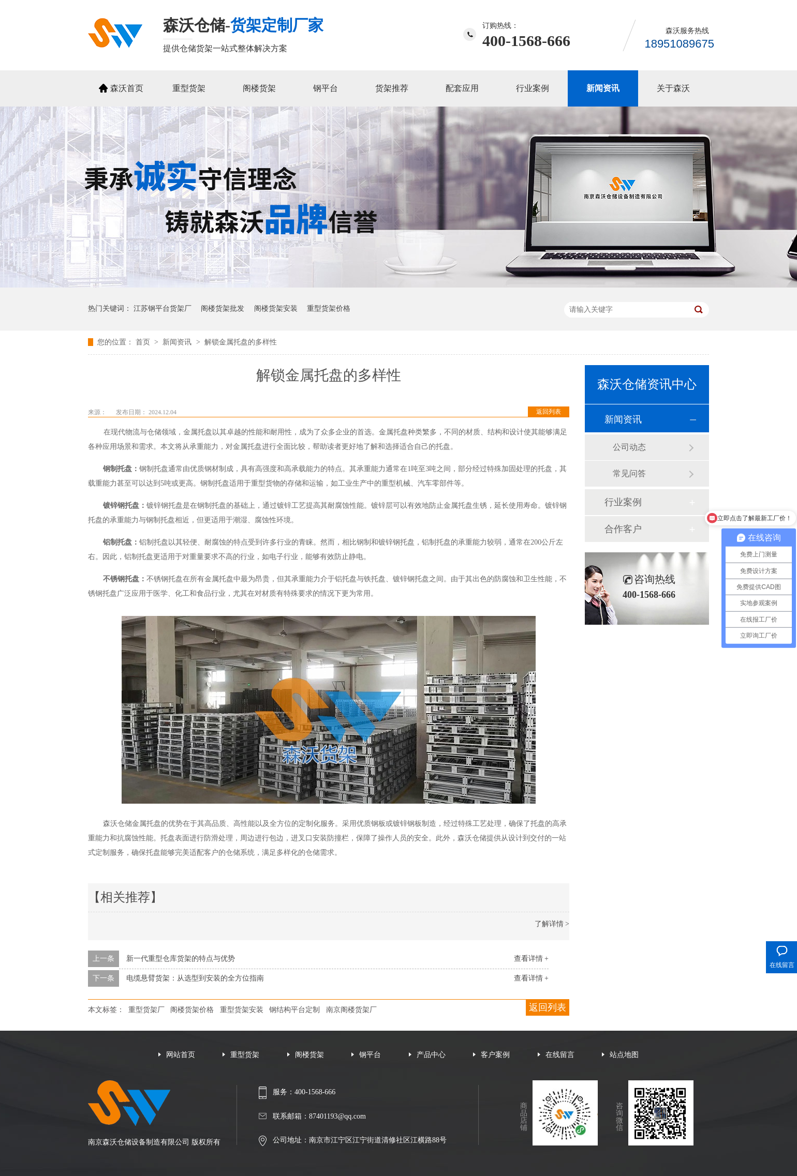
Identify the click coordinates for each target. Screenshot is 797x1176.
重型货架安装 (241, 1010)
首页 (144, 342)
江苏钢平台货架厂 (162, 308)
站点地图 (624, 1055)
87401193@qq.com (337, 1116)
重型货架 (188, 88)
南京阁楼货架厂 (351, 1010)
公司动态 (629, 447)
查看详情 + (531, 958)
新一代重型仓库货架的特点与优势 (180, 958)
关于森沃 (673, 88)
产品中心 (431, 1055)
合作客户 (623, 529)
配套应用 (462, 88)
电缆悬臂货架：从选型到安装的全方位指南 (195, 978)
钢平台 (325, 88)
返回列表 (548, 411)
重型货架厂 (146, 1010)
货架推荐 (391, 88)
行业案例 (532, 88)
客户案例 (495, 1055)
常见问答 (629, 473)
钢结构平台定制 (294, 1010)
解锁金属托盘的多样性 (240, 342)
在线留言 (559, 1055)
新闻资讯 (602, 88)
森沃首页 (126, 88)
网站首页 (180, 1055)
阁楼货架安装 (276, 308)
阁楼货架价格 (192, 1010)
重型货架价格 (328, 308)
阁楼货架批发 (222, 308)
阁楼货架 (259, 88)
